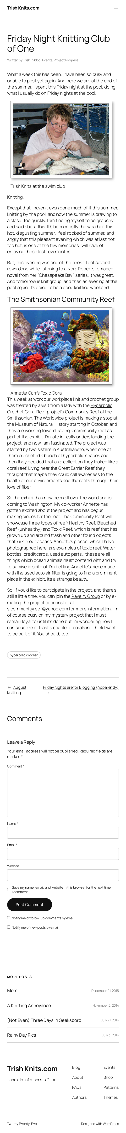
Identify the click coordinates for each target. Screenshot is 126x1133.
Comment (15, 766)
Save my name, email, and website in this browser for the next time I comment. (61, 889)
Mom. (13, 990)
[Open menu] (116, 8)
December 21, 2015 (105, 990)
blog (37, 60)
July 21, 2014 (110, 1020)
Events (47, 60)
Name (12, 823)
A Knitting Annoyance (29, 1005)
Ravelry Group (85, 596)
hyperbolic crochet (24, 655)
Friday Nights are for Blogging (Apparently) (81, 687)
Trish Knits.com (23, 8)
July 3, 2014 (110, 1035)
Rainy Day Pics (21, 1035)
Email (12, 844)
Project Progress (66, 60)
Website (13, 866)
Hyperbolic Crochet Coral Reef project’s (59, 408)
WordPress (111, 1123)
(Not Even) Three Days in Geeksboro (44, 1020)
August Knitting (16, 690)
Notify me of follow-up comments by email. (43, 918)
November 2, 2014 (106, 1005)
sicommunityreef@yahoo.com (37, 609)
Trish (26, 60)
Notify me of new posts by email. (35, 927)
